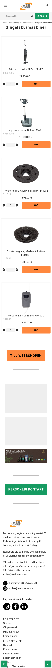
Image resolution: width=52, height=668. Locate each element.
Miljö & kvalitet (11, 632)
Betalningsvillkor (12, 658)
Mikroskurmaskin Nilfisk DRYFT (26, 69)
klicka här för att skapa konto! (27, 556)
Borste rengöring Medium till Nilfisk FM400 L (26, 253)
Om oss (7, 623)
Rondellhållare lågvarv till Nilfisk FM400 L (26, 191)
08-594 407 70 (20, 583)
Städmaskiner (27, 22)
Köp (36, 84)
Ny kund (7, 645)
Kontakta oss (10, 636)
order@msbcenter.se (15, 574)
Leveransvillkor (11, 653)
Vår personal (10, 627)
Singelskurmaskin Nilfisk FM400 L (26, 130)
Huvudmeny (14, 22)
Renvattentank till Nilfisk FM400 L (26, 315)
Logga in (42, 16)
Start (5, 22)
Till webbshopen (26, 355)
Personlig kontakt (26, 489)
